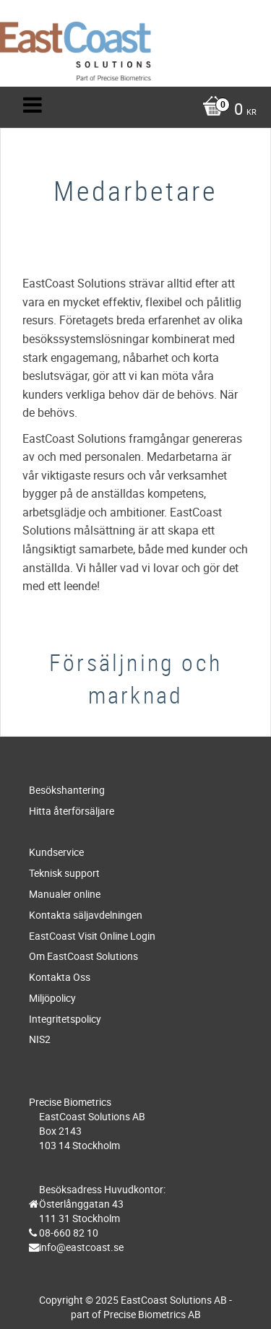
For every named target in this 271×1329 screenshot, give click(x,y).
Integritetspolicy (65, 1019)
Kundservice (56, 852)
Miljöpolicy (52, 998)
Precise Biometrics (70, 1102)
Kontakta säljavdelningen (85, 915)
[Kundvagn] (139, 110)
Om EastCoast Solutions (83, 956)
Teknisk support (64, 873)
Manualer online (64, 894)
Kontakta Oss (59, 977)
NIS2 (40, 1039)
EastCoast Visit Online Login (92, 936)
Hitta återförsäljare (71, 811)
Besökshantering (67, 790)
